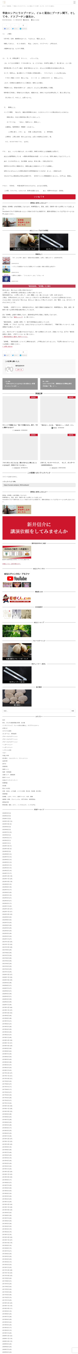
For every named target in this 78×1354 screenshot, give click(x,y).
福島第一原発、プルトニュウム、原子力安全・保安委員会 (18, 799)
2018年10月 (5, 1045)
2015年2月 (5, 1166)
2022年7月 (5, 922)
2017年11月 (5, 1076)
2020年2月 (5, 1002)
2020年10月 (5, 980)
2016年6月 (5, 1122)
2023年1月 (5, 906)
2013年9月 (5, 1212)
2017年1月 (5, 1103)
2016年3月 (5, 1130)
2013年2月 (5, 1232)
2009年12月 (5, 1335)
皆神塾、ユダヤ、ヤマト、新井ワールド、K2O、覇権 (17, 796)
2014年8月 (5, 1182)
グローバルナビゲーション (10, 736)
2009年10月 (5, 1341)
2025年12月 (5, 821)
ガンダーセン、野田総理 (9, 733)
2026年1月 (5, 818)
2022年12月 (5, 909)
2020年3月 (5, 999)
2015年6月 (5, 1155)
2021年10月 (5, 947)
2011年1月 (5, 1300)
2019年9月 (5, 1015)
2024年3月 (5, 868)
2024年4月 (5, 865)
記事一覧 (19, 369)
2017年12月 (5, 1073)
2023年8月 (5, 887)
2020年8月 (5, 985)
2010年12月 (5, 1303)
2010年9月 (5, 1311)
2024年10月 (5, 848)
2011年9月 (5, 1278)
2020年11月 (5, 977)
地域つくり (5, 769)
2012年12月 (5, 1237)
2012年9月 (5, 1245)
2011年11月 (5, 1273)
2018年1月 (5, 1070)
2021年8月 (5, 952)
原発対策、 (27, 20)
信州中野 (5, 761)
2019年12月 (5, 1007)
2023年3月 (5, 900)
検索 (73, 711)
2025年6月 (5, 835)
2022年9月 (5, 917)
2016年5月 (5, 1125)
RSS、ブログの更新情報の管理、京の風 (13, 722)
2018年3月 (5, 1065)
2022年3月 (5, 933)
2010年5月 (5, 1322)
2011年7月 (5, 1283)
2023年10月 (5, 881)
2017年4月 (5, 1095)
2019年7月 (5, 1021)
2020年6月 (5, 991)
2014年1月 (5, 1201)
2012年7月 (5, 1251)
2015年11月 (5, 1141)
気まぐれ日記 (36, 20)
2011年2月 (5, 1297)
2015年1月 (5, 1169)
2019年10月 (5, 1013)
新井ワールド (6, 777)
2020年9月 (5, 982)
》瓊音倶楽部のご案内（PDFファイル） (15, 337)
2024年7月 (5, 857)
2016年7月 (5, 1119)
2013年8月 (5, 1215)
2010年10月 (5, 1308)
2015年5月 (5, 1158)
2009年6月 (5, 1352)
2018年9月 (5, 1048)
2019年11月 (5, 1010)
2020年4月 (5, 996)
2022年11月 (5, 911)
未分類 (4, 785)
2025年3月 (5, 837)
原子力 (4, 763)
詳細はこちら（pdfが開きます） (11, 564)
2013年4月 (5, 1226)
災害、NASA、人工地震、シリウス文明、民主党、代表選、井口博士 (21, 791)
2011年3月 (5, 1294)
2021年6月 (5, 958)
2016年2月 (5, 1133)
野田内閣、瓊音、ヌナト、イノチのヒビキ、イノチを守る (18, 805)
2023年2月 (5, 903)
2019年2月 (5, 1034)
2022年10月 (5, 914)
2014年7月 (5, 1185)
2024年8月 (5, 854)
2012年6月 (5, 1253)
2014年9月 (5, 1180)
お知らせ (5, 728)
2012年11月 (5, 1240)
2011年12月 (5, 1270)
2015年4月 (5, 1160)
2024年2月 (5, 870)
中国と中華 (5, 755)
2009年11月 (5, 1338)
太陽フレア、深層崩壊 (8, 774)
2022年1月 (5, 939)
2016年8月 (5, 1117)
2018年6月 (5, 1056)
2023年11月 (5, 878)
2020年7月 (5, 988)
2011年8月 (5, 1281)
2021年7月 (5, 955)
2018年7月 (5, 1054)
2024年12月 (5, 846)
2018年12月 (5, 1040)
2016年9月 (5, 1114)
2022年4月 (5, 930)
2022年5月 (5, 928)
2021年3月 (5, 966)
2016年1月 (5, 1136)
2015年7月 (5, 1152)
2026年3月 (5, 813)
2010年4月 (5, 1325)
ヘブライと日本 (6, 750)
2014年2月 (5, 1199)
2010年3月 (5, 1327)
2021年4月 (5, 963)
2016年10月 (5, 1111)
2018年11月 (5, 1043)
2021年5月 (5, 961)
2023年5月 (5, 895)
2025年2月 (5, 840)
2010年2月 (5, 1330)
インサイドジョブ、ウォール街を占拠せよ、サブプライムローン (20, 725)
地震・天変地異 (6, 772)
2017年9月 (5, 1081)
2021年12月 (5, 941)
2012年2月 (5, 1264)
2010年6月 (5, 1319)
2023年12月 (5, 876)
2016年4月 (5, 1128)
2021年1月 (5, 972)
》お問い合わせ (7, 346)
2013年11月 (5, 1207)
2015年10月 (5, 1144)
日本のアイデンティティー (10, 780)
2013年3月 (5, 1229)
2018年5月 (5, 1059)
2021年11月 (5, 944)
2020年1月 (5, 1004)
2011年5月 (5, 1289)
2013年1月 (5, 1234)
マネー (4, 753)
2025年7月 (5, 832)
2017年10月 (5, 1078)
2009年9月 (5, 1344)
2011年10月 (5, 1275)
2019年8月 (5, 1018)
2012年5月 (5, 1256)
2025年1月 (5, 843)
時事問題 (5, 783)
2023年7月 (5, 889)
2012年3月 (5, 1262)
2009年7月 (5, 1349)
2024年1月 (5, 873)
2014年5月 (5, 1190)
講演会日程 (5, 802)
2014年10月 (5, 1177)
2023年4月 (5, 898)
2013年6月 (5, 1221)
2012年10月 (5, 1242)
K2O (3, 720)
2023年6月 (5, 892)
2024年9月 (5, 851)
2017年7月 (5, 1086)
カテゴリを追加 (6, 731)
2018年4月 (5, 1062)
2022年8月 (5, 920)
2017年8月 (5, 1084)
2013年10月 (5, 1210)
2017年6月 (5, 1089)
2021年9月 (5, 950)
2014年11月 (5, 1174)
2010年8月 (5, 1314)
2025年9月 (5, 826)
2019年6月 (5, 1024)
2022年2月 (5, 936)
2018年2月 (5, 1067)
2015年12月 (5, 1138)
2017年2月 (5, 1100)
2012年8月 (5, 1248)
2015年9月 (5, 1147)
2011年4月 (5, 1292)
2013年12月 (5, 1204)
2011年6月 (5, 1286)
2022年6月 (5, 925)
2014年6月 (5, 1188)
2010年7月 (5, 1316)
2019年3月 (5, 1032)
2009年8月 (5, 1346)
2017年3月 (5, 1097)
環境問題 (5, 794)
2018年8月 (5, 1051)
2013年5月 (5, 1223)
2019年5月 (5, 1026)
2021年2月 (5, 969)
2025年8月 (5, 829)
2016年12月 (5, 1106)
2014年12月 (5, 1171)
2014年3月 (5, 1196)
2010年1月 (5, 1333)
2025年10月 (5, 824)
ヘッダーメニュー (7, 744)
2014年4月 (5, 1193)
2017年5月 (5, 1092)
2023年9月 (5, 884)
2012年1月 (5, 1267)
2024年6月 (5, 859)
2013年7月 (5, 1218)
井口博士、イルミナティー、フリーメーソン (15, 758)
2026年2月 (5, 816)
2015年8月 (5, 1149)
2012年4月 (5, 1259)
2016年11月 (5, 1108)
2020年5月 (5, 993)
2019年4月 (5, 1029)
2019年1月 (5, 1037)
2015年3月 (5, 1163)
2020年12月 (5, 974)
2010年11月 (5, 1305)
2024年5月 (5, 862)
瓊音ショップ (18, 317)
